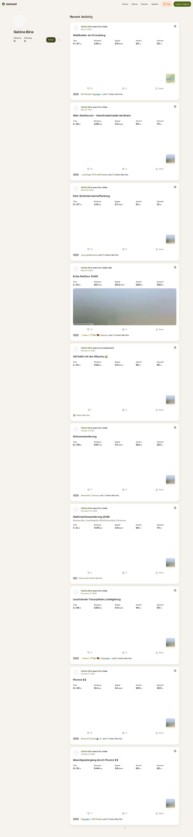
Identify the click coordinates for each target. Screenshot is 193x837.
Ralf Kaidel (86, 94)
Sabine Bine (24, 32)
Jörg (83, 255)
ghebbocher (91, 255)
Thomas (95, 495)
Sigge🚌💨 (97, 94)
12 (113, 174)
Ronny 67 (85, 738)
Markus (104, 335)
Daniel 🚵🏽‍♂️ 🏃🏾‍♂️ (96, 738)
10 (103, 255)
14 (114, 335)
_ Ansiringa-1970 (88, 174)
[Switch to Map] (170, 78)
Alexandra (85, 495)
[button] (125, 4)
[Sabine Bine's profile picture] (20, 21)
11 (107, 94)
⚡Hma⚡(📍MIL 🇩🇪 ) (90, 335)
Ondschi (92, 578)
